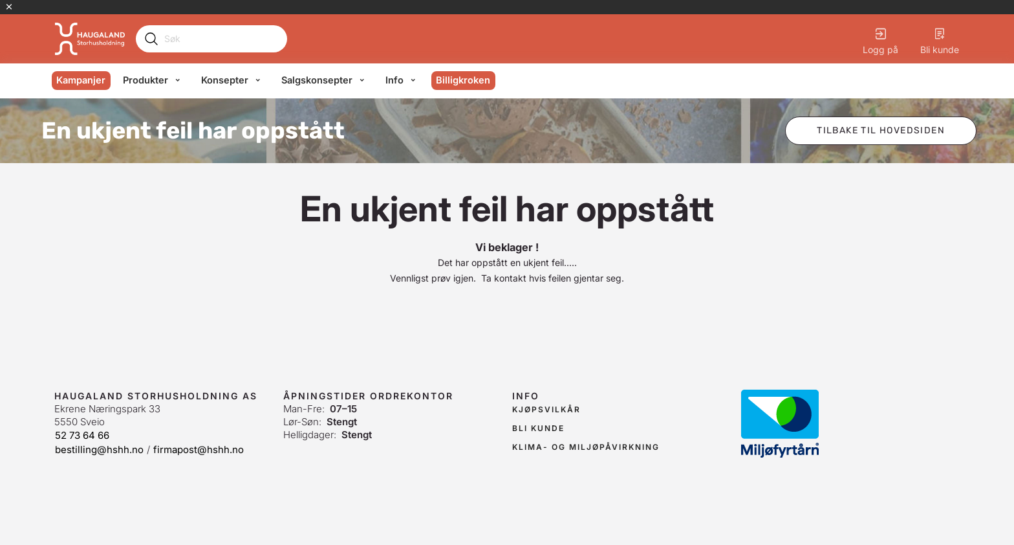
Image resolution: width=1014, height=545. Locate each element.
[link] (546, 410)
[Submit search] (151, 39)
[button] (880, 131)
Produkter (145, 80)
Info (394, 80)
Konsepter (224, 80)
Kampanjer (80, 80)
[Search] (221, 39)
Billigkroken (463, 80)
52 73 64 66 (82, 435)
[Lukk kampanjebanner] (9, 7)
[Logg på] (880, 39)
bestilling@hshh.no (99, 449)
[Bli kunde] (940, 39)
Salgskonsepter (316, 80)
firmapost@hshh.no (198, 449)
